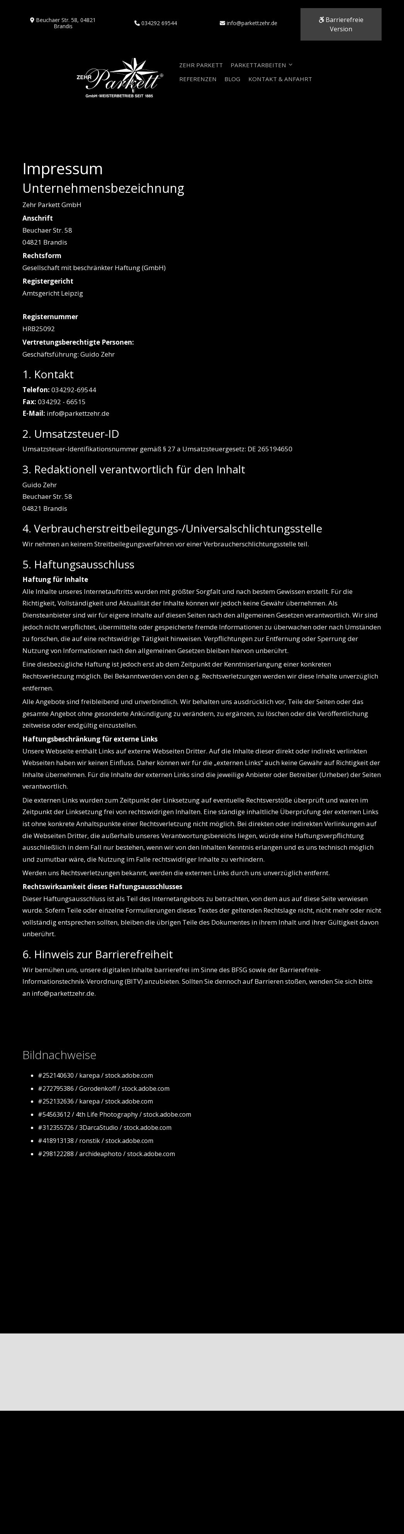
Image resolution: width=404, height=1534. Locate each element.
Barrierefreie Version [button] (341, 22)
